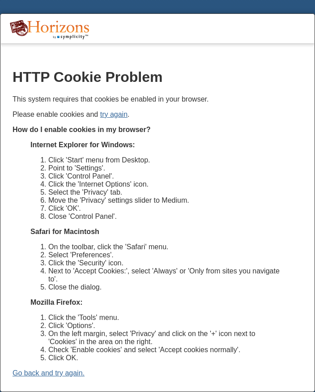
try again (114, 114)
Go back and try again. (49, 373)
